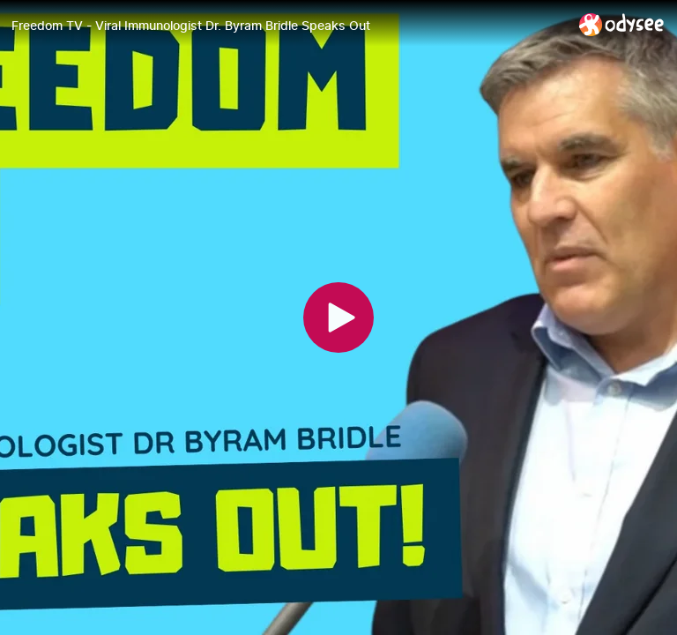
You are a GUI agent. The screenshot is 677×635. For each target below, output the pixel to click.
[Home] (622, 24)
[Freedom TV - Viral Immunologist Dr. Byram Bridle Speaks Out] (288, 25)
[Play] (338, 317)
